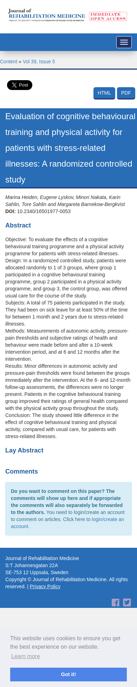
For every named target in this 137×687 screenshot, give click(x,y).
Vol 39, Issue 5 (39, 61)
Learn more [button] (25, 656)
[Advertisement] (66, 614)
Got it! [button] (68, 674)
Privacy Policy (45, 586)
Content (8, 61)
